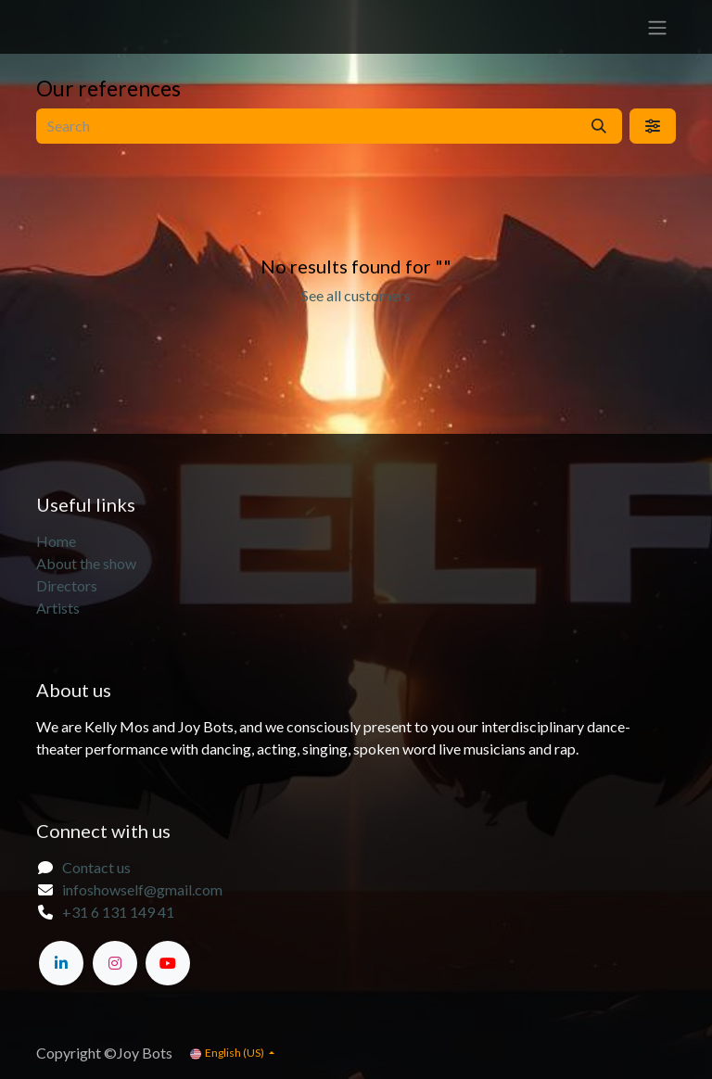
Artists (58, 607)
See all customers (356, 295)
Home (56, 541)
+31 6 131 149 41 (118, 911)
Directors (66, 585)
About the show (87, 563)
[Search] (599, 126)
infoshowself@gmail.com (142, 889)
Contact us (96, 867)
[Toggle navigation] (657, 26)
